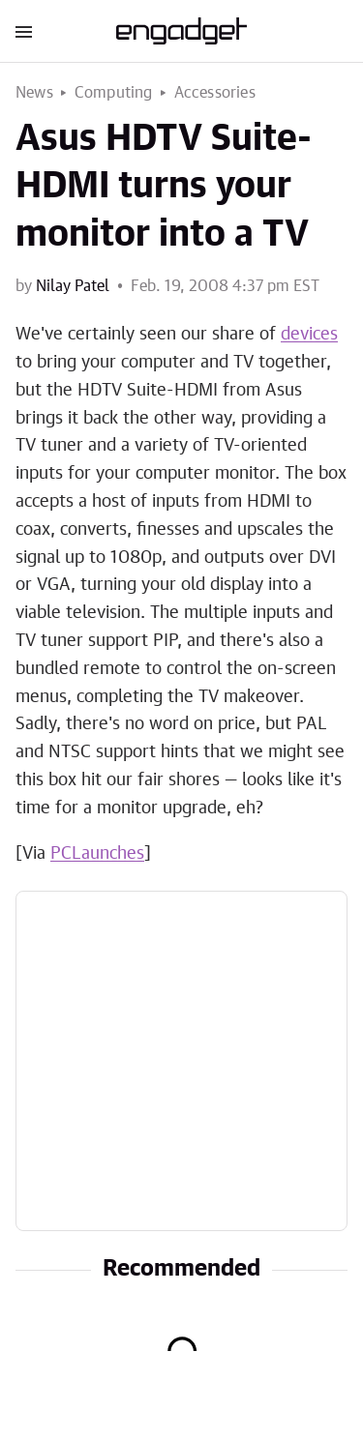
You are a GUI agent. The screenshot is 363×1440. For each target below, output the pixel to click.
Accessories (215, 93)
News (34, 93)
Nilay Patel (72, 286)
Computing (114, 93)
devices (309, 334)
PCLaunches (97, 854)
